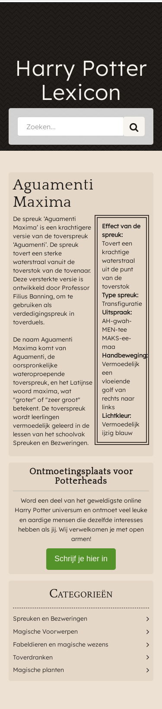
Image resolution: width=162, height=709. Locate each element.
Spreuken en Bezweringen (50, 618)
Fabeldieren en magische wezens (60, 644)
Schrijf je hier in (81, 558)
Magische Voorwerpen (45, 631)
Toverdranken (33, 657)
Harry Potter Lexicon (81, 80)
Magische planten (38, 670)
